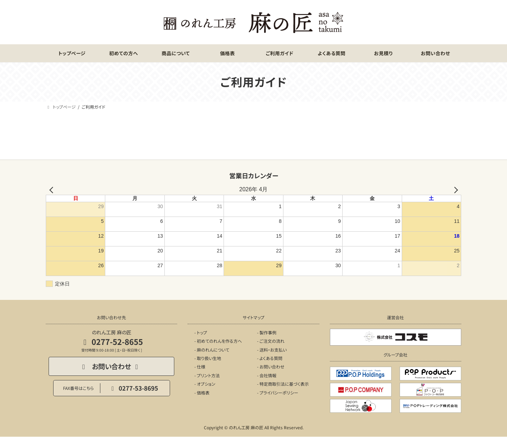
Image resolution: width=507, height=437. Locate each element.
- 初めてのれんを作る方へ (218, 341)
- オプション (204, 384)
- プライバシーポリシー (277, 393)
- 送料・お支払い (272, 350)
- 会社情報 (266, 375)
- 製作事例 (266, 332)
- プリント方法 (207, 375)
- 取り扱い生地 (207, 358)
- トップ (200, 332)
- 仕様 (199, 366)
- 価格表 (201, 393)
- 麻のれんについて (211, 350)
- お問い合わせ (270, 366)
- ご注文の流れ (270, 341)
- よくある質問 (269, 358)
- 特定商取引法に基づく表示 (283, 384)
